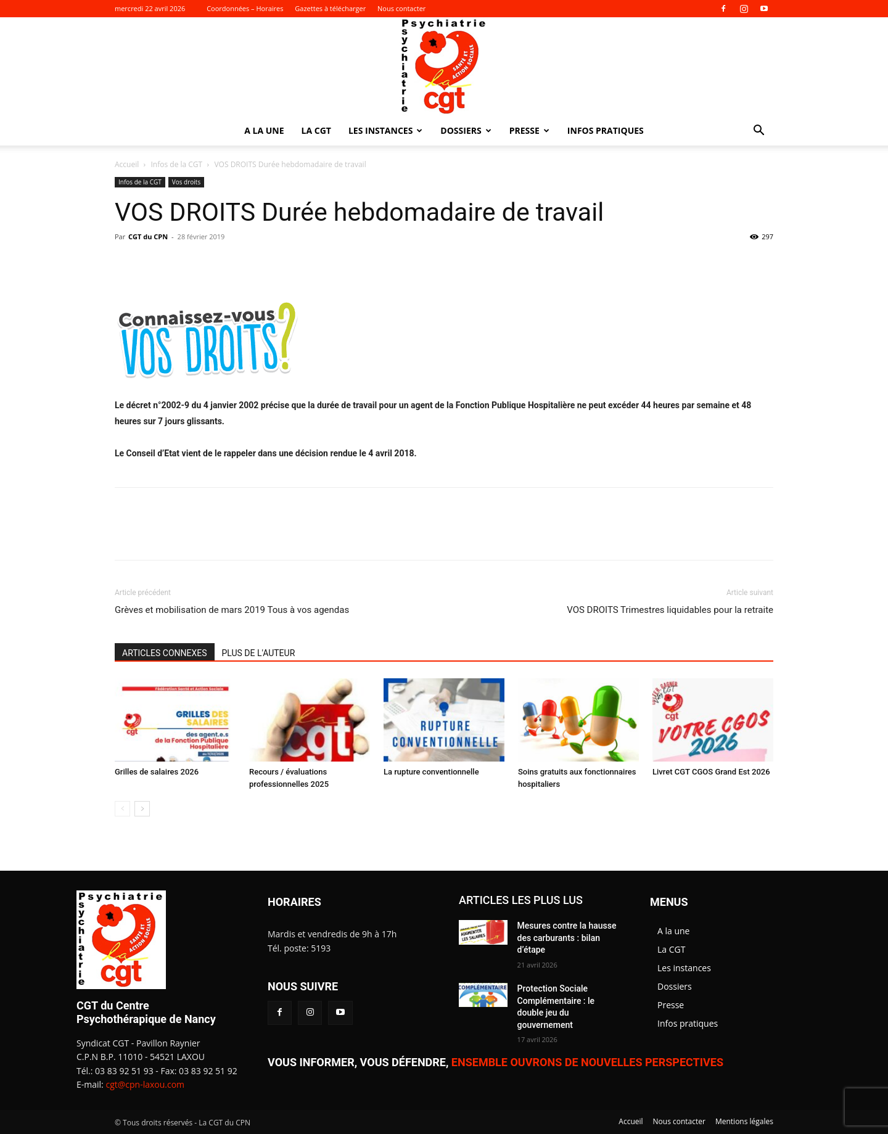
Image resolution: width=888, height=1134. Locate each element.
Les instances (385, 130)
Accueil (127, 164)
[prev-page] (122, 808)
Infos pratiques (605, 130)
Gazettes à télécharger (330, 8)
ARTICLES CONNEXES (164, 653)
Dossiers (465, 130)
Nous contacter (401, 8)
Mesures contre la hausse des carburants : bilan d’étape (567, 938)
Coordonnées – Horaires (245, 8)
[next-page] (142, 808)
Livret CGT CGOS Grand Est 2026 (711, 771)
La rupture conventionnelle (431, 771)
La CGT (316, 130)
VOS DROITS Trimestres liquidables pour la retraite (670, 609)
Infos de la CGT (177, 164)
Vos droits (186, 182)
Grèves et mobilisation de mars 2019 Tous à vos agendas (232, 609)
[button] (758, 132)
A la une (264, 130)
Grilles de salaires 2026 (157, 771)
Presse (529, 130)
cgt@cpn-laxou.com (144, 1084)
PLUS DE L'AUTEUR (258, 653)
